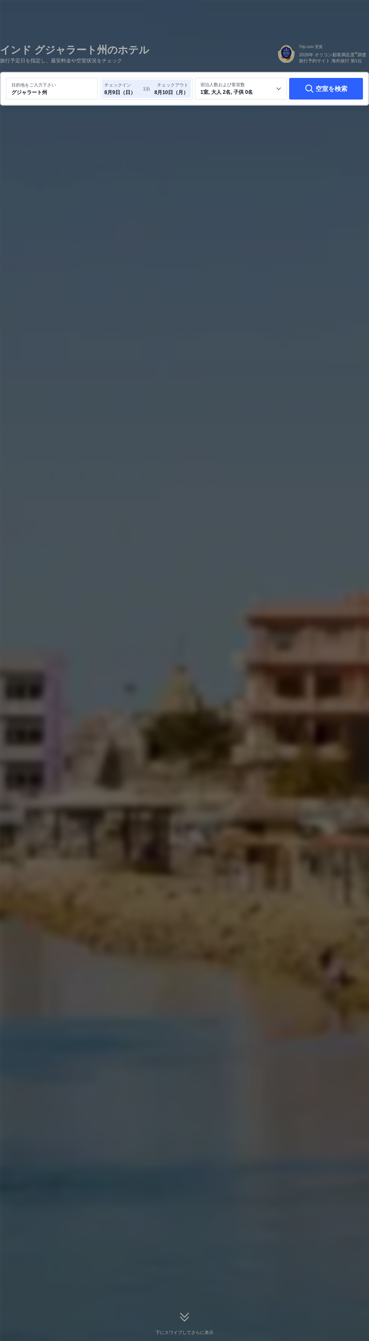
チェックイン (117, 84)
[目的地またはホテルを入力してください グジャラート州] (52, 89)
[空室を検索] (326, 89)
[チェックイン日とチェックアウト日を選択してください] (123, 88)
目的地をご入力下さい (33, 84)
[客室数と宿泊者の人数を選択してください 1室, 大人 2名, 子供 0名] (240, 88)
